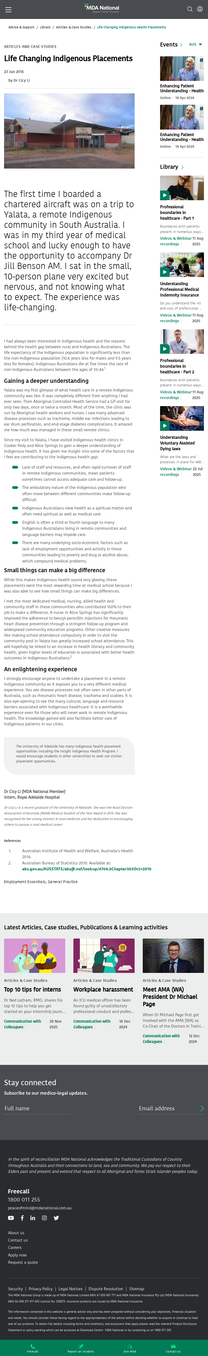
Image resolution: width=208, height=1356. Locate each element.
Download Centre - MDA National (102, 1330)
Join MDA (129, 1348)
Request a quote (23, 1262)
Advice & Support (21, 27)
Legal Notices (70, 1289)
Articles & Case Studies (74, 27)
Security (15, 1289)
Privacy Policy (41, 1289)
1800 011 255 (24, 1199)
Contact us (173, 1348)
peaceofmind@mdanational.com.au (40, 1208)
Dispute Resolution (106, 1289)
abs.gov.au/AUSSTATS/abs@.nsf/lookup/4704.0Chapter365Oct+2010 (86, 869)
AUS (192, 44)
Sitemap (136, 1289)
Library (45, 27)
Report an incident (81, 1348)
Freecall (32, 1348)
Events (169, 44)
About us (16, 1233)
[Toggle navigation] (8, 9)
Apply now (17, 1255)
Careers (15, 1247)
